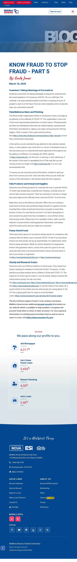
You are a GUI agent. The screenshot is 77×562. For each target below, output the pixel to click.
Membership (44, 488)
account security (44, 304)
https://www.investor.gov (51, 257)
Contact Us (13, 502)
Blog (70, 2)
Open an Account (15, 488)
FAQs (56, 2)
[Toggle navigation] (72, 11)
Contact (7, 5)
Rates (36, 2)
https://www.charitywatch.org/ (43, 283)
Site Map (13, 507)
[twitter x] (33, 530)
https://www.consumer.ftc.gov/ (40, 317)
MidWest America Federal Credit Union (24, 544)
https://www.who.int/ (19, 157)
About (64, 2)
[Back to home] (11, 12)
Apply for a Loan (9, 2)
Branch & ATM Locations (49, 483)
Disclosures (44, 507)
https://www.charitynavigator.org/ (26, 286)
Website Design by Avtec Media (21, 550)
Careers (47, 498)
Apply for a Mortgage (24, 2)
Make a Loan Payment (17, 498)
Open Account (55, 11)
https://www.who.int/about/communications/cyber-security (37, 136)
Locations (44, 2)
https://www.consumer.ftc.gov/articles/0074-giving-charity (38, 296)
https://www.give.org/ (21, 283)
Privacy (43, 502)
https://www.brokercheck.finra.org (24, 257)
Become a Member (16, 483)
